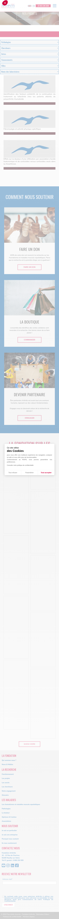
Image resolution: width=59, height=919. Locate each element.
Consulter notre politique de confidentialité (20, 465)
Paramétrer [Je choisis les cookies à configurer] (29, 473)
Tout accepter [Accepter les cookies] (46, 473)
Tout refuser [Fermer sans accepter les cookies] (12, 473)
